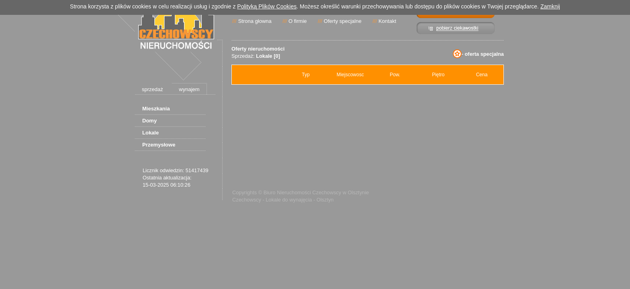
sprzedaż (152, 89)
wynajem (189, 89)
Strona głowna (255, 21)
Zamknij (550, 6)
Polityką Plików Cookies (267, 6)
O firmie (297, 21)
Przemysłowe (158, 145)
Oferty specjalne (343, 21)
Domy (149, 121)
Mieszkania (156, 109)
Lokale (150, 133)
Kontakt (387, 21)
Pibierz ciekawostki (456, 28)
